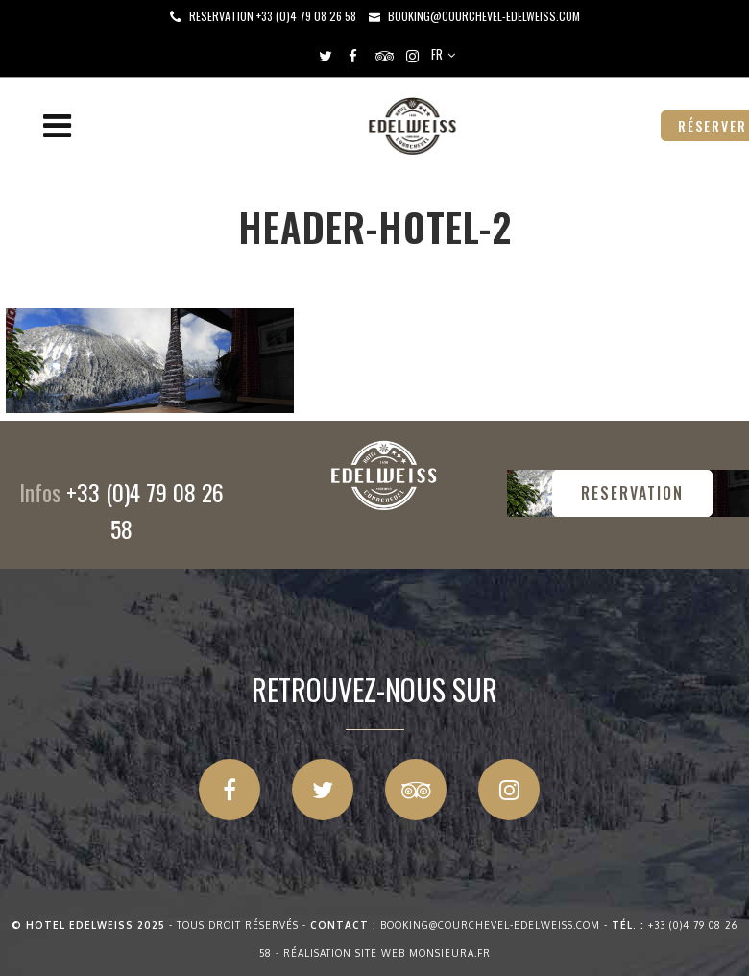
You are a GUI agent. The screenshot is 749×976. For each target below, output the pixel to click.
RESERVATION (632, 492)
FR (437, 53)
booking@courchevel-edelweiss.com (484, 16)
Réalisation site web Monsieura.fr (387, 953)
